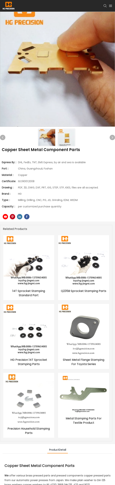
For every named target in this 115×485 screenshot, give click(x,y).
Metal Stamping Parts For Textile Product (84, 421)
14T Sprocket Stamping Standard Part (28, 293)
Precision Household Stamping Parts (29, 431)
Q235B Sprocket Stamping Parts (83, 291)
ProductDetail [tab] (57, 450)
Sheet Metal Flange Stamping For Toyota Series (83, 362)
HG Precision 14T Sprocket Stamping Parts (28, 362)
